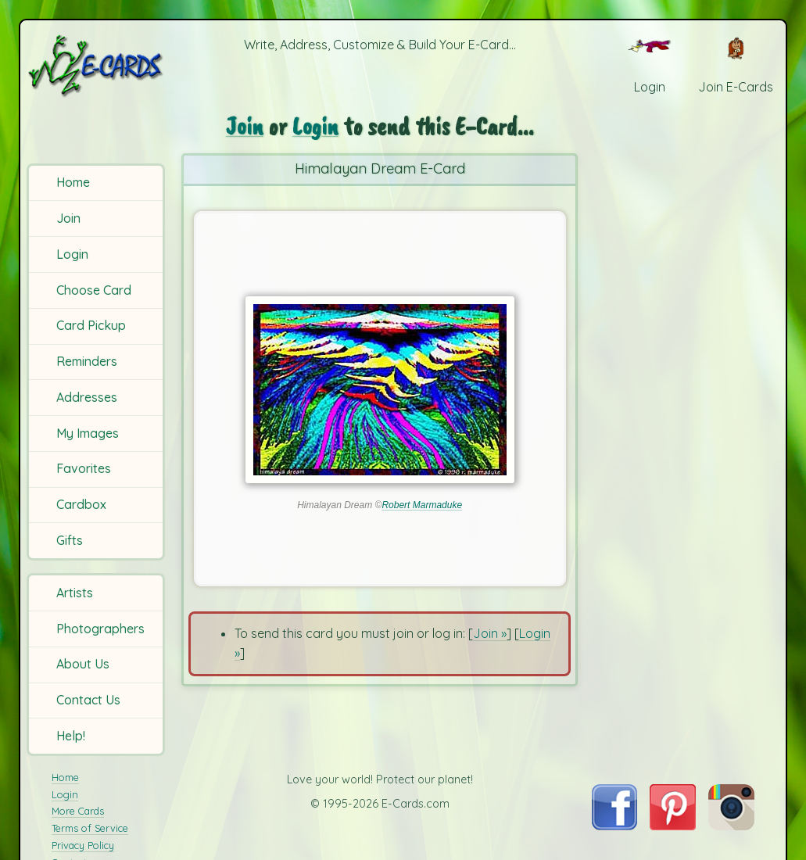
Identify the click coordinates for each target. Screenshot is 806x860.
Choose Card (93, 290)
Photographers (100, 628)
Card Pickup (91, 325)
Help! (70, 736)
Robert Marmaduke (422, 505)
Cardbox (81, 504)
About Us (82, 664)
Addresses (86, 397)
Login (72, 254)
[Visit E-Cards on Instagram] (731, 825)
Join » (490, 633)
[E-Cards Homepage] (97, 65)
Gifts (69, 540)
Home (73, 182)
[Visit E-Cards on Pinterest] (673, 825)
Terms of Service (90, 828)
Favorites (83, 468)
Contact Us (88, 700)
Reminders (86, 361)
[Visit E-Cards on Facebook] (614, 825)
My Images (87, 433)
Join (68, 218)
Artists (74, 592)
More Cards (78, 810)
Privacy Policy (83, 845)
